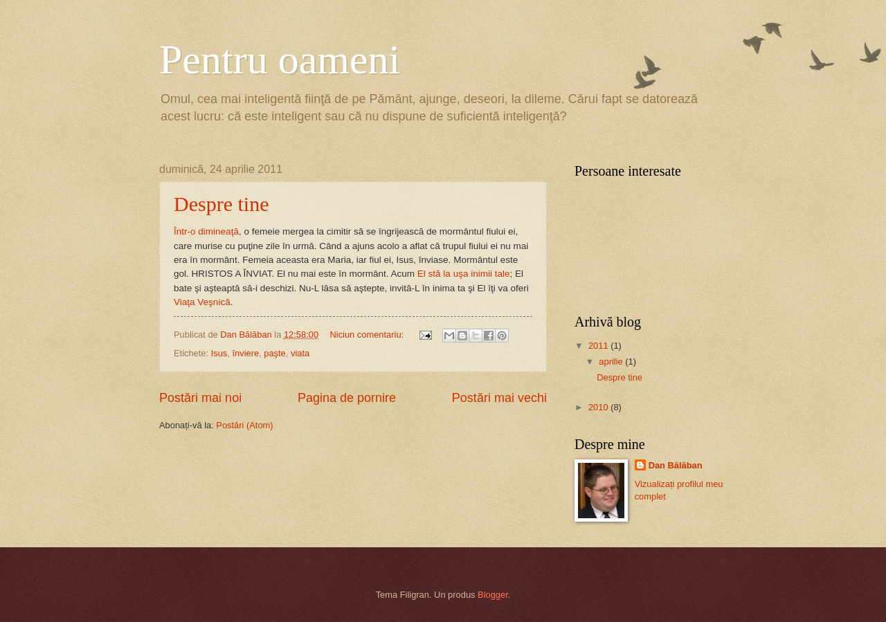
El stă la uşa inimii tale (463, 273)
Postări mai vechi (499, 398)
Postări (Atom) (244, 425)
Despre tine (221, 203)
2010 (599, 407)
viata (300, 353)
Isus (219, 353)
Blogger (493, 594)
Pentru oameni (279, 59)
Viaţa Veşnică (202, 302)
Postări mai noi (200, 398)
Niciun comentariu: (368, 334)
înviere (245, 353)
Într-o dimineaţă (206, 231)
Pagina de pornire (347, 398)
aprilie (612, 361)
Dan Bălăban (676, 465)
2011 (599, 345)
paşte (275, 353)
